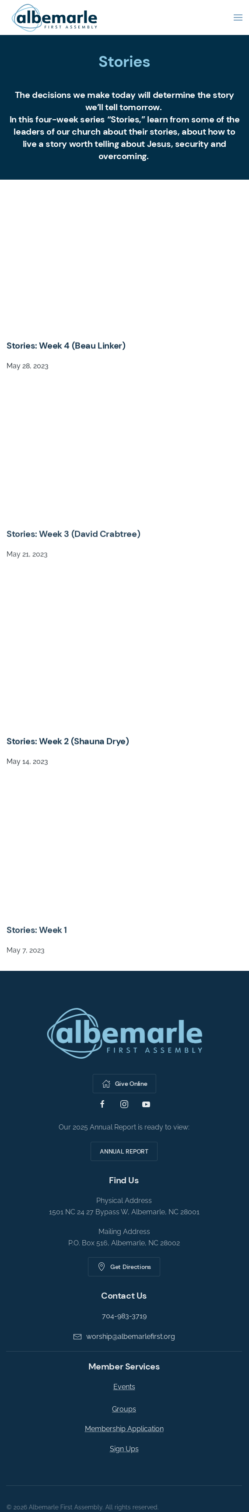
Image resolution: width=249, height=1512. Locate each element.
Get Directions (123, 1266)
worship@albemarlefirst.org (123, 1336)
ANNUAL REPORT (122, 1151)
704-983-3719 (123, 1316)
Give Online (123, 1083)
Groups (123, 1409)
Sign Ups (123, 1449)
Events (123, 1387)
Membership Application (123, 1429)
